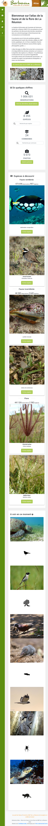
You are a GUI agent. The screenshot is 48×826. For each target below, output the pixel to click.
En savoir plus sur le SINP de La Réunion (26, 65)
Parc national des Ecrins (42, 823)
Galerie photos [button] (27, 162)
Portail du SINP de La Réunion (30, 815)
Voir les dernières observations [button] (26, 104)
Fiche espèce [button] (26, 232)
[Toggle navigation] (4, 3)
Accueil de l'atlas (16, 815)
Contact (32, 817)
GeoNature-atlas (23, 823)
